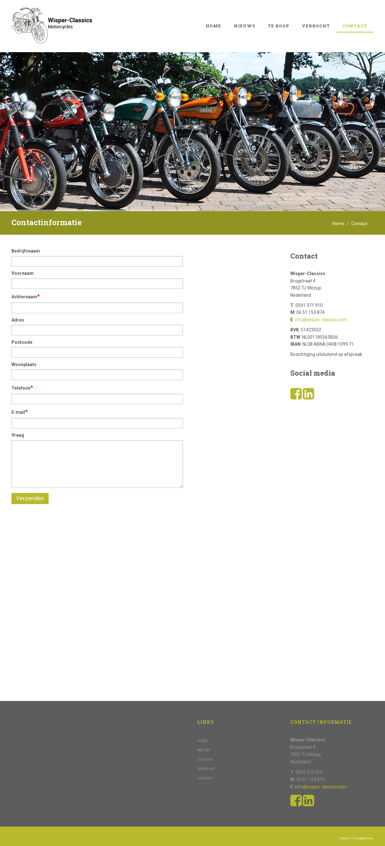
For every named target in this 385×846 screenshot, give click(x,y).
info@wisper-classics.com (321, 319)
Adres (17, 319)
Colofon (345, 838)
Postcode (21, 342)
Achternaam (25, 296)
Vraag (17, 435)
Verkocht (316, 26)
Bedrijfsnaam (25, 250)
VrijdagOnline (363, 838)
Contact (355, 26)
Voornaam (22, 273)
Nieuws (244, 26)
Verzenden (30, 498)
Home (213, 26)
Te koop (278, 26)
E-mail (19, 411)
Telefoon (22, 387)
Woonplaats (24, 364)
